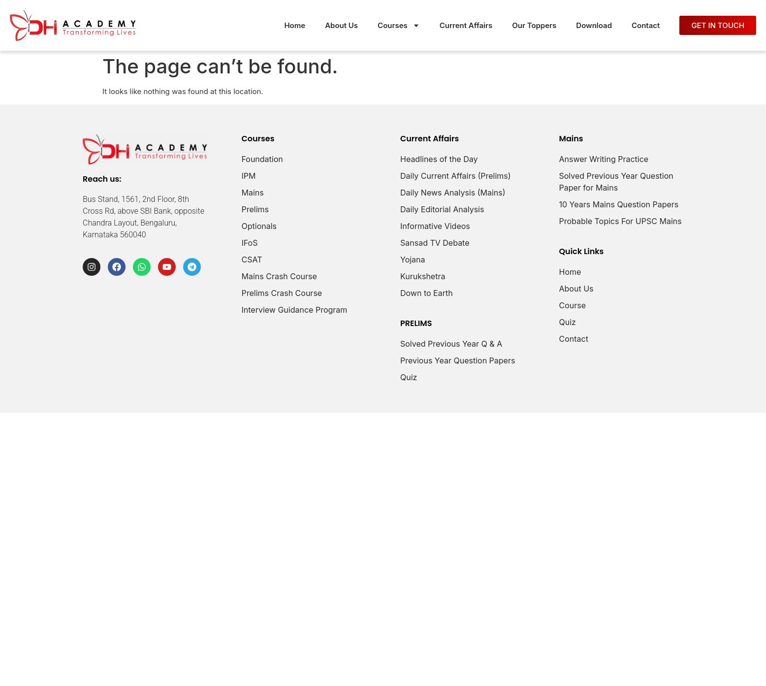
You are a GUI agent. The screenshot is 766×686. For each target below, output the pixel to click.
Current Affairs (466, 25)
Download (594, 25)
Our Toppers (534, 25)
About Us (341, 25)
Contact (646, 25)
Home (294, 25)
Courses (399, 25)
